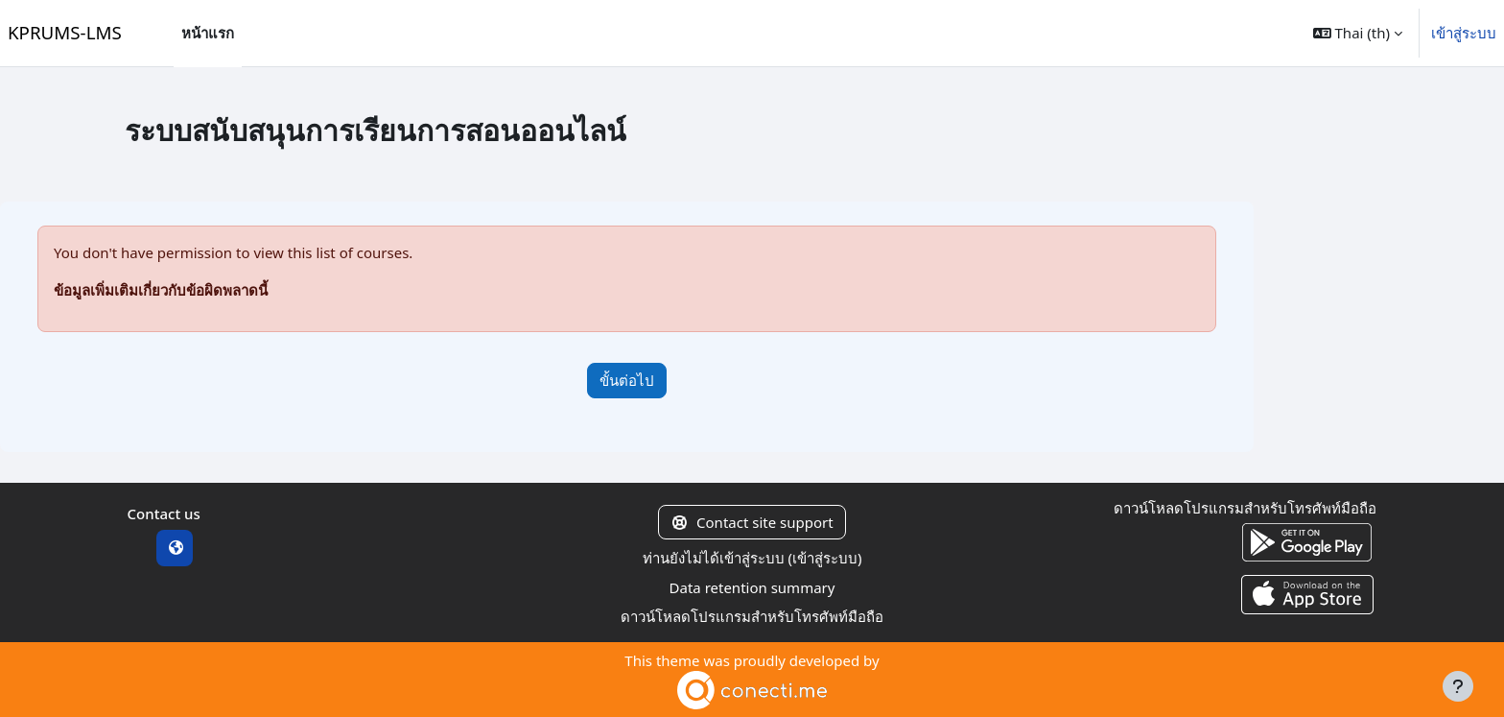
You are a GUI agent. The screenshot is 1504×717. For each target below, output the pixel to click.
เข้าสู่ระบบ (1463, 32)
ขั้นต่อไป (626, 380)
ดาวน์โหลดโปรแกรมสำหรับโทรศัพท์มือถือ (752, 616)
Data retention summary (752, 587)
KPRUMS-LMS (65, 32)
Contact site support (751, 522)
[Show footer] (1458, 686)
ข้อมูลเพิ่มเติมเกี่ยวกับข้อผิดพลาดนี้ (161, 289)
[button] (1358, 33)
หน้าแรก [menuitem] (207, 32)
